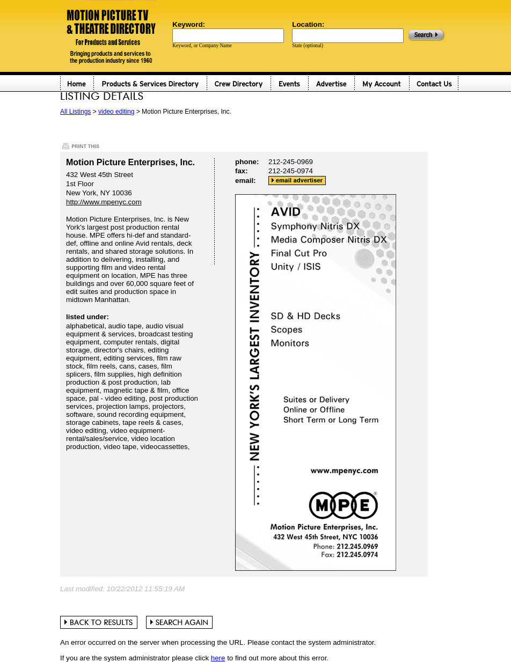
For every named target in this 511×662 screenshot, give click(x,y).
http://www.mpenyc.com (104, 202)
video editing (116, 111)
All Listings (75, 111)
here (218, 658)
